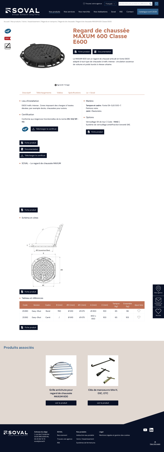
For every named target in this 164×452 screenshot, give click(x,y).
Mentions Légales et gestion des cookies (114, 435)
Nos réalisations (100, 11)
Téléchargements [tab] (43, 92)
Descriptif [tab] (26, 92)
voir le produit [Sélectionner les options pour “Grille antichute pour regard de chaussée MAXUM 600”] (61, 403)
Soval (113, 11)
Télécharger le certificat (44, 129)
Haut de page (155, 443)
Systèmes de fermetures (85, 443)
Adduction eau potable (85, 435)
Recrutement (62, 435)
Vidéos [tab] (60, 92)
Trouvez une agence (64, 439)
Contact (129, 11)
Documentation (102, 51)
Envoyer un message (158, 301)
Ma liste (158, 312)
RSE (121, 11)
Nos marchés (84, 11)
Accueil (6, 22)
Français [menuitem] (109, 4)
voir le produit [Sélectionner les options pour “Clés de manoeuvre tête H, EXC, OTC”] (103, 403)
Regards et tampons (49, 22)
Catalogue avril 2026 (148, 11)
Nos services (69, 11)
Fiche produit (82, 51)
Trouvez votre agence (92, 4)
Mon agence (158, 290)
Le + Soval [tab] (90, 92)
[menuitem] (110, 4)
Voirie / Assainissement (31, 22)
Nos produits (54, 11)
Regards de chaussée (66, 22)
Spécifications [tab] (74, 92)
